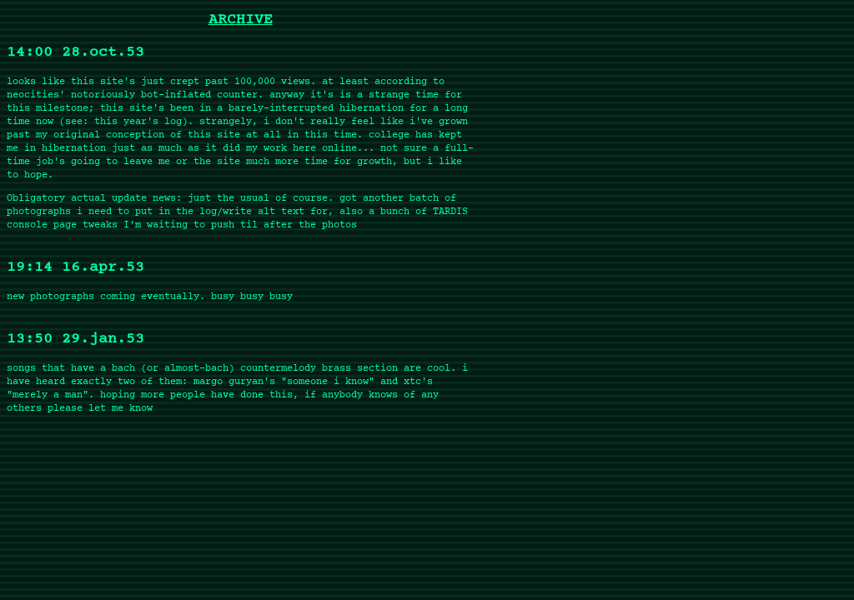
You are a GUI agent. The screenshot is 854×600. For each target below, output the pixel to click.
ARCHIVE (240, 20)
